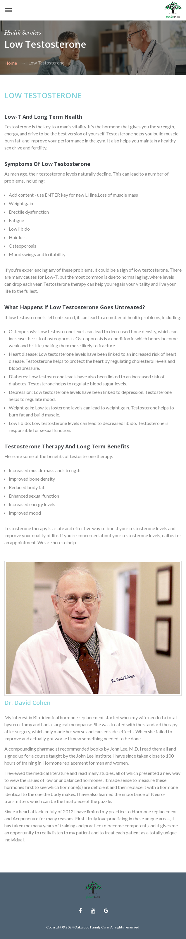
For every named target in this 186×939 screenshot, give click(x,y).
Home (10, 63)
